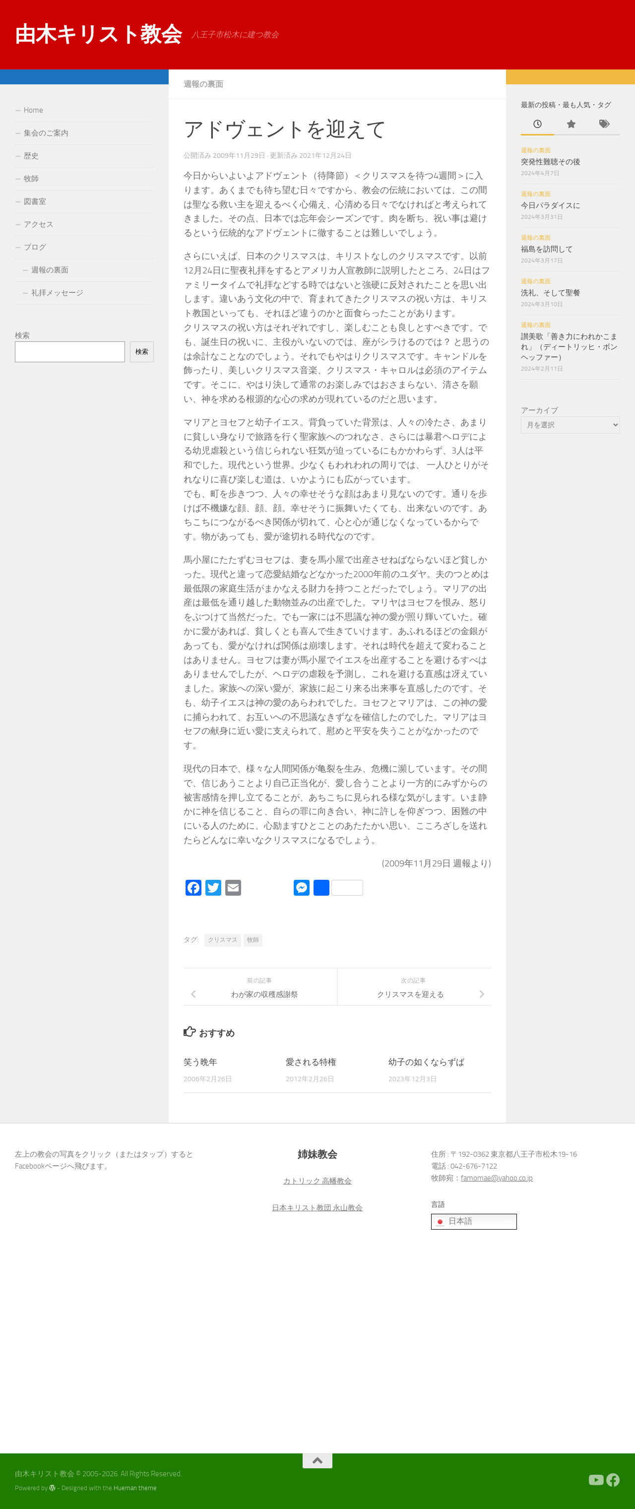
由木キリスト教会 (98, 34)
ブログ (35, 247)
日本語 (453, 1222)
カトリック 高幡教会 (317, 1181)
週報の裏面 (203, 84)
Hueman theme (135, 1488)
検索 (22, 335)
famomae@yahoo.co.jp (497, 1178)
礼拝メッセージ (57, 292)
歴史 (31, 155)
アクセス (39, 224)
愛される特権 (311, 1062)
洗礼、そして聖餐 (550, 292)
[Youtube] (595, 1480)
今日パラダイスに (550, 205)
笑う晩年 (200, 1062)
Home (33, 110)
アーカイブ (539, 410)
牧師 (253, 939)
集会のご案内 (46, 133)
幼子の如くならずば (426, 1062)
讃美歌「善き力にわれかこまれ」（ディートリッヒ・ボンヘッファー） (569, 347)
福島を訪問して (547, 249)
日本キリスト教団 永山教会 (317, 1207)
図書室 (35, 201)
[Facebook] (613, 1480)
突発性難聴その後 (550, 161)
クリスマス (223, 939)
